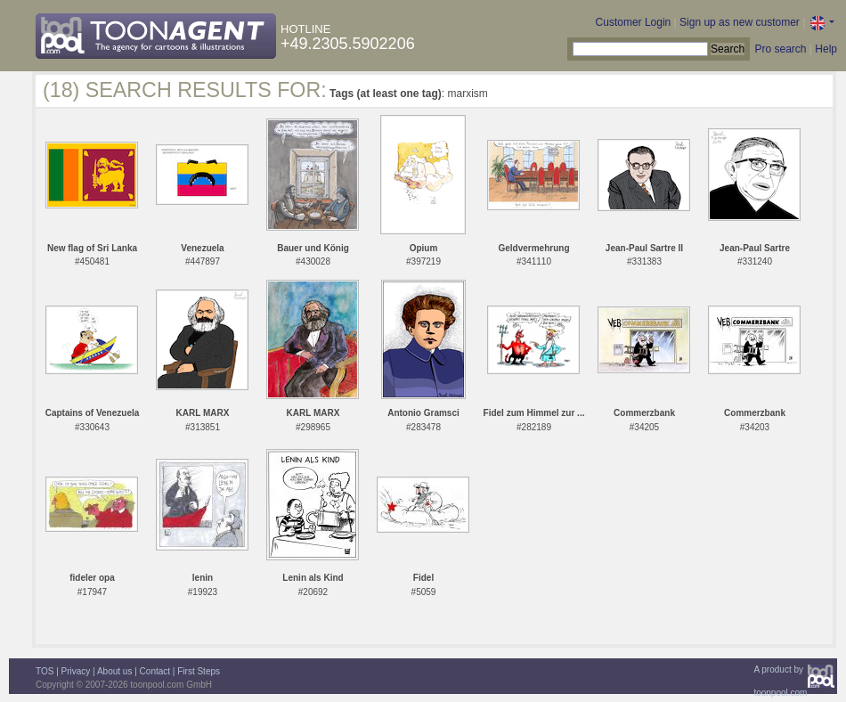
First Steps (198, 671)
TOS (44, 671)
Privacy (76, 671)
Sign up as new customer (739, 22)
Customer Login (633, 22)
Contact (155, 671)
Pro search (780, 49)
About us (114, 671)
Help (826, 49)
